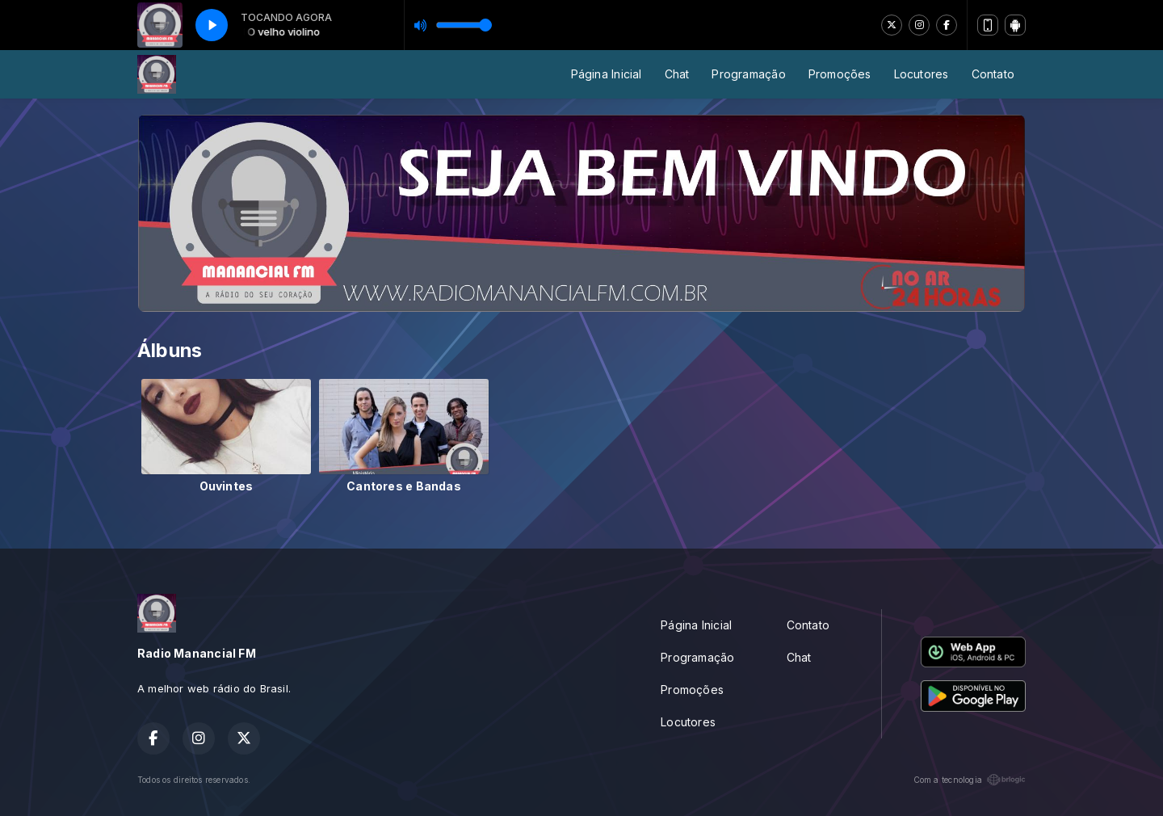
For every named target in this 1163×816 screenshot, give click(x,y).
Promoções (839, 74)
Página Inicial (606, 74)
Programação (748, 74)
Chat (677, 74)
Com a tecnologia (969, 779)
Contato (993, 74)
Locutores (921, 74)
